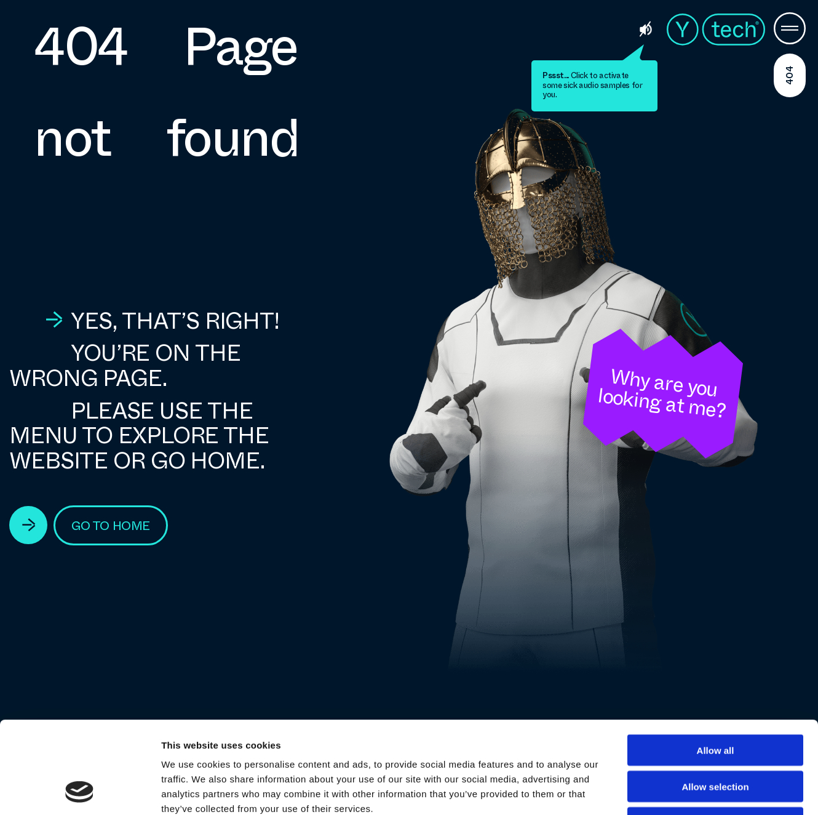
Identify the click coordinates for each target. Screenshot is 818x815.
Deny (715, 736)
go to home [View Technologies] (110, 526)
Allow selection (715, 700)
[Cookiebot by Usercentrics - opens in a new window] (79, 791)
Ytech (716, 30)
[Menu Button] (790, 29)
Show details (645, 790)
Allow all (715, 664)
